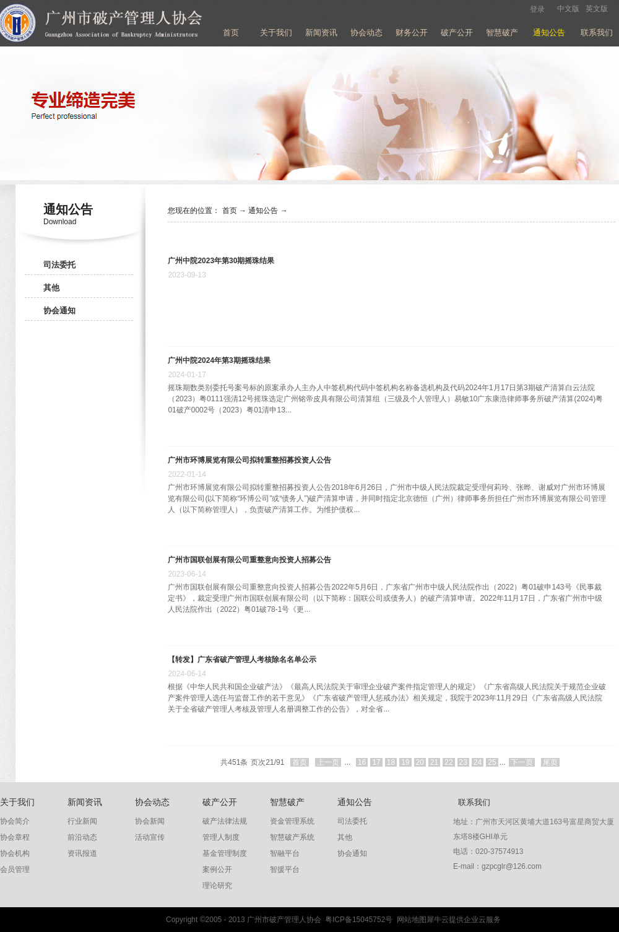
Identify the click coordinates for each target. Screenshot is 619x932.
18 (391, 762)
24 (478, 762)
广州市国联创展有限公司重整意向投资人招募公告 (249, 559)
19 (405, 762)
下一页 (522, 762)
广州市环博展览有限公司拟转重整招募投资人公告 (249, 460)
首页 (231, 32)
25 (492, 762)
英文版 (597, 8)
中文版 (568, 8)
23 (463, 762)
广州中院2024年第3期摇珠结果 (219, 360)
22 (448, 762)
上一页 (328, 762)
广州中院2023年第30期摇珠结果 (221, 260)
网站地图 (409, 919)
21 (434, 762)
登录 (537, 9)
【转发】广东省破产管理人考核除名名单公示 (242, 659)
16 (362, 762)
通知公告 (263, 210)
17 (376, 762)
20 (420, 762)
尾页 (550, 762)
